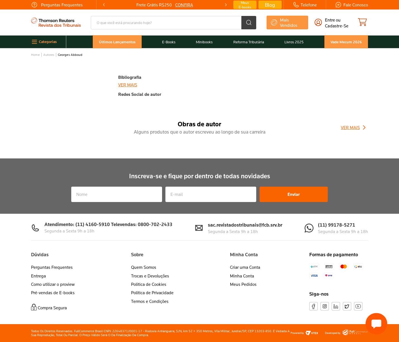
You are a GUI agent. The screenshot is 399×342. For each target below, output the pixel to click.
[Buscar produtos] (249, 22)
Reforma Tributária (248, 42)
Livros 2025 (294, 42)
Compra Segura (52, 307)
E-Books (168, 42)
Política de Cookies (148, 284)
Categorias (48, 41)
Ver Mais (350, 127)
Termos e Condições (149, 301)
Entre (330, 19)
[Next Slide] (225, 4)
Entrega (38, 276)
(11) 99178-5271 (336, 225)
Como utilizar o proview (53, 284)
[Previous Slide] (104, 4)
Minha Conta (242, 276)
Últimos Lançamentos (117, 41)
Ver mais (127, 84)
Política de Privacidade (152, 292)
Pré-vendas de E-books (53, 292)
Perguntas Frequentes (52, 267)
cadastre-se (336, 25)
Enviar (294, 194)
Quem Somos (143, 267)
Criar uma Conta (245, 267)
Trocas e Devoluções (150, 276)
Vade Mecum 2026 (346, 41)
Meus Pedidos (243, 284)
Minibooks (204, 42)
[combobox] (173, 22)
